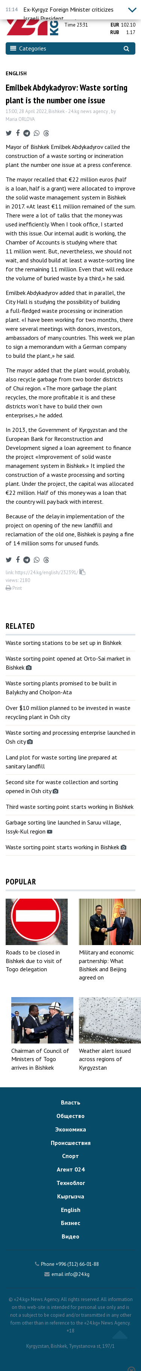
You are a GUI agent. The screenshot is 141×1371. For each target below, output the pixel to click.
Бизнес (70, 1223)
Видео (70, 1236)
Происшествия (71, 1142)
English (16, 73)
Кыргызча (70, 1196)
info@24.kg (77, 1274)
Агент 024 (71, 1169)
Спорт (70, 1156)
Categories (28, 48)
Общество (70, 1115)
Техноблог (70, 1182)
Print (14, 588)
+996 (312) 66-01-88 (77, 1264)
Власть (70, 1102)
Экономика (70, 1129)
